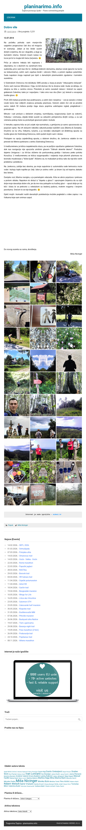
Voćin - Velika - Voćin (28, 559)
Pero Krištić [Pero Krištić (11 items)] (65, 781)
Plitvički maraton (26, 616)
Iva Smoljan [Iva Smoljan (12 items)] (46, 774)
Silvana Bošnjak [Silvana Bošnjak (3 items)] (49, 784)
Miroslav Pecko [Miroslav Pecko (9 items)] (9, 781)
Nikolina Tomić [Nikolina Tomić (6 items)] (54, 781)
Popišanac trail (25, 637)
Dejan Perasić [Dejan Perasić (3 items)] (67, 771)
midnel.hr (57, 514)
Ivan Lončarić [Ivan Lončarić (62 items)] (33, 773)
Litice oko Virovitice (27, 598)
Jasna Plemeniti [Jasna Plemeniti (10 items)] (75, 774)
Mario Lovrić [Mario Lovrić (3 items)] (22, 778)
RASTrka (23, 570)
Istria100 (23, 584)
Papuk (10, 525)
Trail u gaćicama (26, 623)
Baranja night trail (27, 626)
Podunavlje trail (26, 633)
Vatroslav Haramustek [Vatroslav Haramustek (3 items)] (27, 786)
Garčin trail (24, 587)
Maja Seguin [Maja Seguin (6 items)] (69, 776)
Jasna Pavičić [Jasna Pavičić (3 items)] (64, 774)
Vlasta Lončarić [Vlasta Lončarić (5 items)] (50, 786)
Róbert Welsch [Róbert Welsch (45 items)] (12, 783)
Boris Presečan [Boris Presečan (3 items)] (33, 771)
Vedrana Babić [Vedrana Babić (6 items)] (40, 786)
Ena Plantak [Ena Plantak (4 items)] (13, 774)
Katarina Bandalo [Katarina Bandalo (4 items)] (9, 776)
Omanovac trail (25, 556)
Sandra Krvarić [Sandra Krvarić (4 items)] (39, 784)
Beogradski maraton (28, 591)
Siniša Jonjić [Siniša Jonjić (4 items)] (58, 784)
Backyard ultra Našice (28, 619)
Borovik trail (24, 573)
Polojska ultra (25, 552)
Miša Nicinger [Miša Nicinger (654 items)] (26, 781)
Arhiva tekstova (10, 811)
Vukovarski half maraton (29, 605)
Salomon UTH (25, 601)
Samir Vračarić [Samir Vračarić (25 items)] (27, 784)
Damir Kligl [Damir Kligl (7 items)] (42, 771)
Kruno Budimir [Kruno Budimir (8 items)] (34, 776)
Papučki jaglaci (25, 566)
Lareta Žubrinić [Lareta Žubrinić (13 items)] (46, 776)
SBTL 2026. (24, 545)
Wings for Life (25, 594)
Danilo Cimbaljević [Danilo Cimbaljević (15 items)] (54, 771)
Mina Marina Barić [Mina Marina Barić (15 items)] (58, 778)
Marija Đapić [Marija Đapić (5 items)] (14, 778)
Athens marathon (26, 640)
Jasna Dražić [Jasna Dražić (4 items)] (55, 774)
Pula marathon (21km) (29, 630)
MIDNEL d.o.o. (74, 823)
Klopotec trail (25, 608)
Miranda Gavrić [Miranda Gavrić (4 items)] (71, 778)
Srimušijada (24, 548)
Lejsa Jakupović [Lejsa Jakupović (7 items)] (58, 776)
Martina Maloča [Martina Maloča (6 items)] (32, 778)
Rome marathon (26, 563)
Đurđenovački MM (27, 612)
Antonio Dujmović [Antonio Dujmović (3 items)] (22, 771)
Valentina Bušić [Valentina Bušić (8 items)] (14, 786)
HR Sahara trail (25, 577)
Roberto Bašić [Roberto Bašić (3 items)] (74, 781)
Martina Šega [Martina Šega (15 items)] (44, 778)
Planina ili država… (12, 798)
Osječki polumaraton (28, 580)
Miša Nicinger (23, 525)
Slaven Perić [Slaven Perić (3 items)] (67, 784)
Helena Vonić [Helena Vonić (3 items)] (21, 774)
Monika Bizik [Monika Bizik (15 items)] (43, 781)
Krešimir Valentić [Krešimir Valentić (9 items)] (22, 776)
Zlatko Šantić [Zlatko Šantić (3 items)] (60, 786)
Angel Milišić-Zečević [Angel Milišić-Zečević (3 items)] (10, 771)
